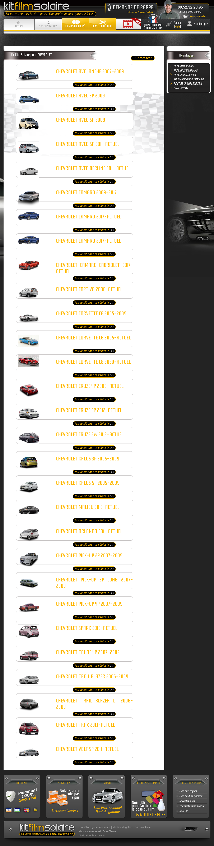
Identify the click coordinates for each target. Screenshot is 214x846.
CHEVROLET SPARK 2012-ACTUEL (86, 628)
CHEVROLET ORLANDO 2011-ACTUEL (89, 531)
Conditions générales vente (95, 827)
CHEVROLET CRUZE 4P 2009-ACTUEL (90, 386)
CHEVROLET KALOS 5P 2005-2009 (88, 483)
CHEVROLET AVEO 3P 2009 (80, 96)
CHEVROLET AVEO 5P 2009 (80, 120)
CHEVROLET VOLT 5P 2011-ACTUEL (87, 749)
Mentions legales (121, 827)
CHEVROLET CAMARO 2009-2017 (86, 192)
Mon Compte (201, 24)
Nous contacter (143, 827)
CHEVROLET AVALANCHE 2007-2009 (90, 71)
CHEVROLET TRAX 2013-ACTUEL (85, 725)
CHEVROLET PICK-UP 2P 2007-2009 (89, 555)
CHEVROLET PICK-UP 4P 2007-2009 (89, 604)
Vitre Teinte (109, 831)
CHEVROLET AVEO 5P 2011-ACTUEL (87, 144)
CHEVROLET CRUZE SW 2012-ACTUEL (90, 434)
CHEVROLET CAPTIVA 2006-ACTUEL (89, 289)
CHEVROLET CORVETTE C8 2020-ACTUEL (93, 362)
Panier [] (177, 24)
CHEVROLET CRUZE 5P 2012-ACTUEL (89, 410)
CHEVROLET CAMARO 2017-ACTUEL (88, 217)
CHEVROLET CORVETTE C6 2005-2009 (91, 313)
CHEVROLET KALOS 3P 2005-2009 (87, 459)
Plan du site (98, 835)
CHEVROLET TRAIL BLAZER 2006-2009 (92, 676)
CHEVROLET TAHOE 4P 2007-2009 (88, 652)
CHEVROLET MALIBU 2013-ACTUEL (87, 507)
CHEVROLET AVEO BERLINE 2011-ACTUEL (93, 168)
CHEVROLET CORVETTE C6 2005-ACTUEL (93, 338)
